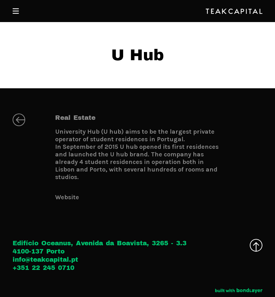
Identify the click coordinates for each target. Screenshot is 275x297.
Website (67, 197)
